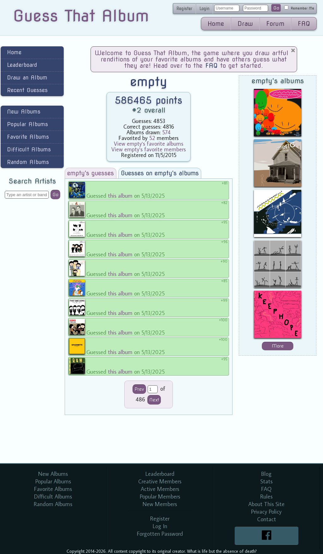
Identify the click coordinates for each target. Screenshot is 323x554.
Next (154, 400)
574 (166, 132)
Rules (266, 496)
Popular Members (160, 496)
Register (184, 8)
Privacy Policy (266, 511)
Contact (266, 519)
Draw (245, 23)
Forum (275, 23)
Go (276, 8)
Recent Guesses (27, 90)
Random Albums (28, 162)
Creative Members (159, 481)
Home (216, 23)
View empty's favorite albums (148, 143)
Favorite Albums (28, 136)
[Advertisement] (32, 304)
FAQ (304, 23)
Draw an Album (27, 77)
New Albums (23, 111)
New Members (160, 504)
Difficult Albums (29, 149)
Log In (160, 526)
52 (152, 138)
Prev (139, 389)
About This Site (266, 504)
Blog (266, 473)
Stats (266, 481)
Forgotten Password (160, 533)
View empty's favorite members (148, 149)
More (278, 346)
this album (120, 195)
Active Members (160, 489)
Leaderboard (22, 64)
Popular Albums (27, 124)
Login (204, 8)
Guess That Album (81, 15)
